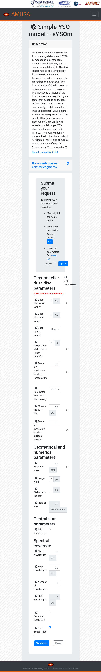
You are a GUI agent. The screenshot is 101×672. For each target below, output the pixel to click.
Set (49, 242)
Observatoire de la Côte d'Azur (65, 668)
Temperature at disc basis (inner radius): (40, 349)
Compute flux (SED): (39, 616)
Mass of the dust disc (40, 410)
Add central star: (40, 531)
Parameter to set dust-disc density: (40, 394)
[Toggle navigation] (94, 14)
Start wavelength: (40, 553)
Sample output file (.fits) (45, 152)
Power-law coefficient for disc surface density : (39, 430)
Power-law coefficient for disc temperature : (40, 372)
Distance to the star (40, 492)
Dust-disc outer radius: (39, 317)
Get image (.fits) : (40, 632)
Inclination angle (39, 467)
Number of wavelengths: (41, 585)
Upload (63, 263)
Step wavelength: (40, 568)
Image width (39, 480)
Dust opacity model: (38, 331)
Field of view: (40, 504)
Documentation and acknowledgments (45, 165)
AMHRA (16, 14)
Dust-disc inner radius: (39, 303)
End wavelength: (40, 598)
